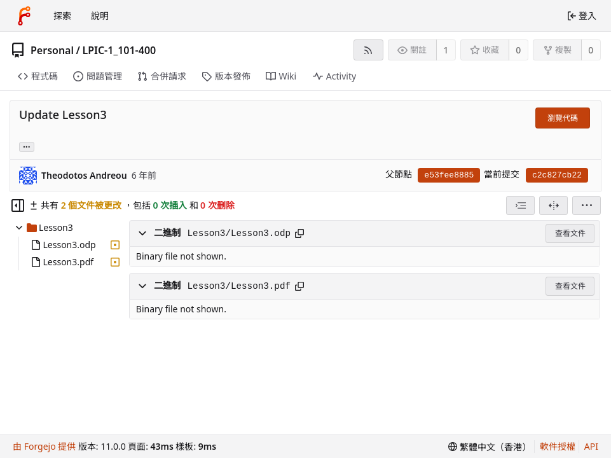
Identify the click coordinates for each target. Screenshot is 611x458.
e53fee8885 (449, 175)
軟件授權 (557, 446)
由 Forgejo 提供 (44, 446)
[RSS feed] (368, 49)
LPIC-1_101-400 (119, 50)
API (591, 446)
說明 (100, 16)
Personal (52, 50)
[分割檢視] (553, 205)
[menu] (586, 205)
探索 (62, 16)
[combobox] (520, 205)
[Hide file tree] (17, 205)
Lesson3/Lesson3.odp (239, 233)
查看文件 (570, 233)
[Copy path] (299, 233)
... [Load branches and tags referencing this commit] (27, 146)
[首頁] (24, 15)
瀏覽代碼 (562, 118)
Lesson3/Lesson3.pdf (239, 286)
